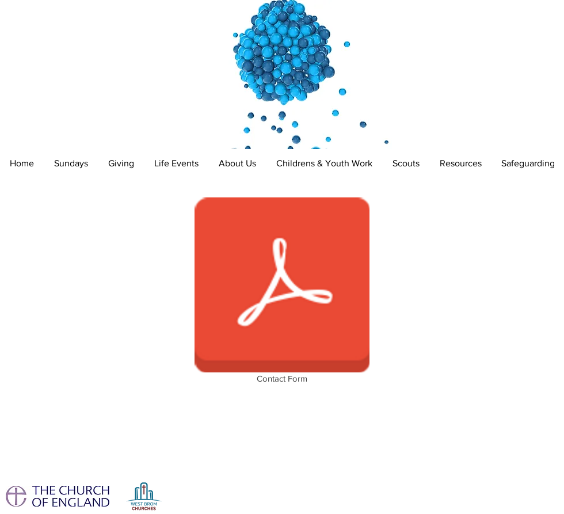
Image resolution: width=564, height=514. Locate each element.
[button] (176, 163)
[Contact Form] (282, 292)
